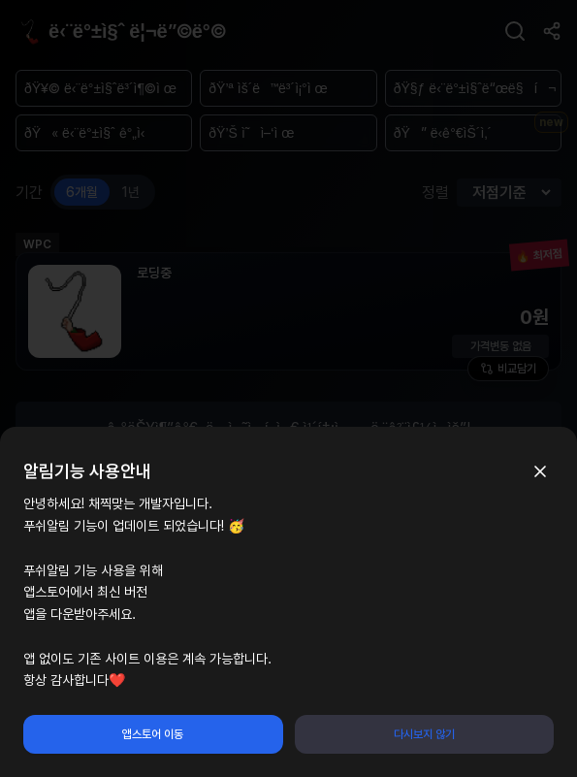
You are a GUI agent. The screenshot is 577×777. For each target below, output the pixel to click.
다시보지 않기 (424, 734)
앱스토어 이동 (152, 734)
